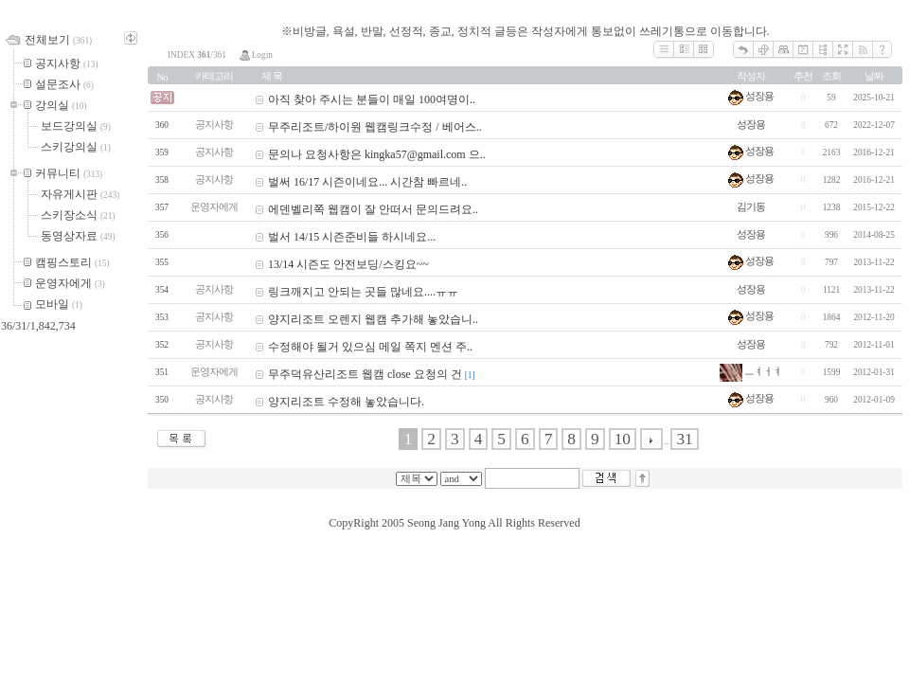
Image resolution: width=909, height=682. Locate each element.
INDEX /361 (197, 55)
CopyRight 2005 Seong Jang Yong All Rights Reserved (454, 522)
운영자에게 (214, 207)
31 (684, 439)
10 (623, 439)
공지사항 (214, 124)
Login (256, 55)
